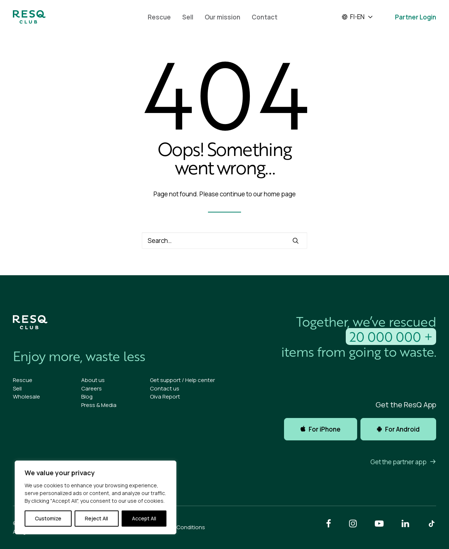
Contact (264, 17)
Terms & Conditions (179, 527)
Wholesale (26, 396)
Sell (187, 17)
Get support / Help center (182, 380)
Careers (91, 388)
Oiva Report (165, 396)
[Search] (224, 240)
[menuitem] (159, 17)
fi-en (352, 17)
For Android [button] (398, 429)
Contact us (164, 388)
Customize (48, 518)
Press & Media (98, 405)
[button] (295, 240)
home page (280, 194)
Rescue (159, 17)
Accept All (144, 518)
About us (93, 380)
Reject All (96, 518)
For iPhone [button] (321, 429)
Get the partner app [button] (403, 462)
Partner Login (415, 17)
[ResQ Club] (29, 17)
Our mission (222, 17)
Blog (87, 396)
